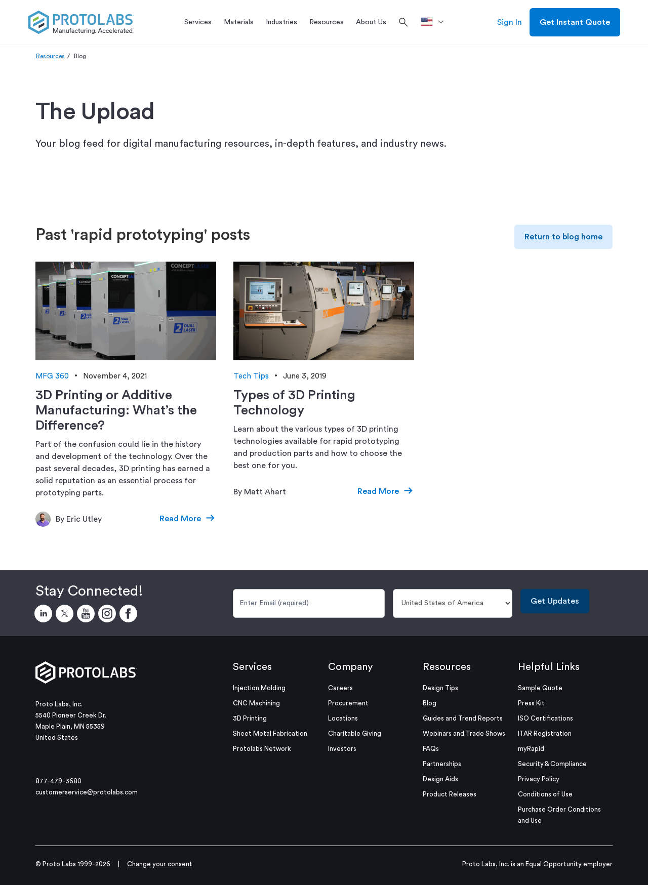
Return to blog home (563, 237)
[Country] (453, 603)
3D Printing (250, 718)
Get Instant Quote (575, 22)
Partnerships (442, 764)
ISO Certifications (545, 718)
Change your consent (159, 864)
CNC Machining (256, 703)
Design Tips (440, 688)
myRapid (531, 748)
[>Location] (435, 22)
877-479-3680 (58, 781)
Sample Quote (540, 688)
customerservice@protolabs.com (86, 792)
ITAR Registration (545, 733)
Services (252, 667)
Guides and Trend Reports (463, 718)
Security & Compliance (552, 764)
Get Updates (555, 601)
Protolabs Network (262, 748)
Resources (50, 56)
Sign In (509, 22)
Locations (343, 718)
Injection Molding (259, 688)
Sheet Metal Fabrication (270, 733)
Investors (342, 748)
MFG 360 (52, 376)
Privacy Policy (538, 779)
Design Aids (440, 779)
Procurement (348, 703)
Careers (340, 688)
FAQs (431, 748)
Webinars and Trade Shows (464, 733)
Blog (429, 703)
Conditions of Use (545, 794)
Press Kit (531, 703)
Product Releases (449, 794)
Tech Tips (251, 376)
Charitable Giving (354, 733)
